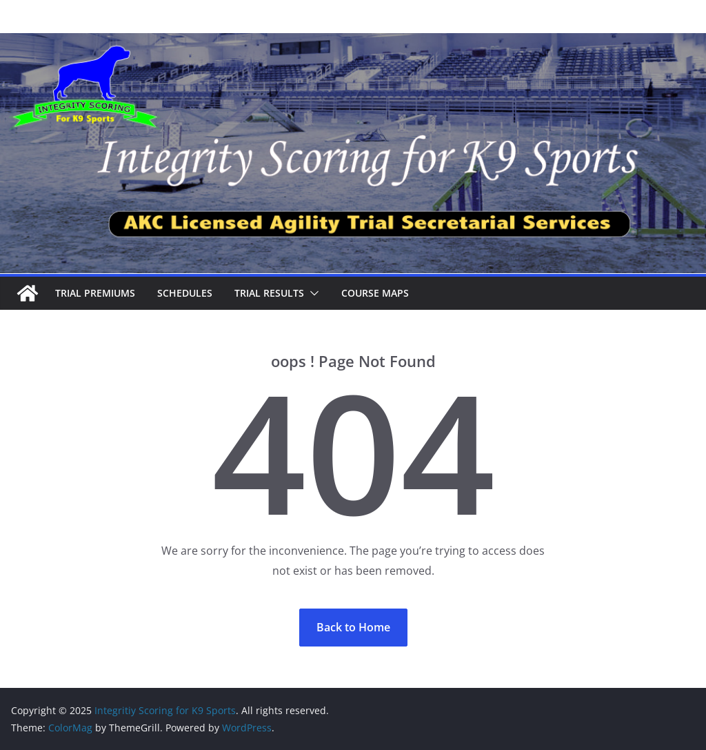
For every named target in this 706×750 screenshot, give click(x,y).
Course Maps (375, 292)
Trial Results (269, 292)
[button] (311, 293)
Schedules (184, 292)
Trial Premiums (95, 292)
